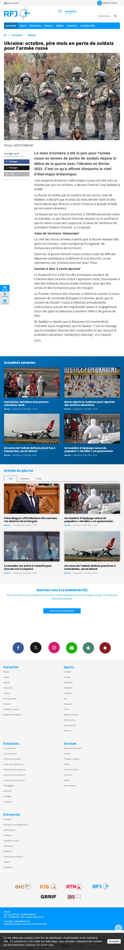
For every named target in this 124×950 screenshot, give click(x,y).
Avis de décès (70, 785)
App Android (105, 647)
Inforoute (68, 775)
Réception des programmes (16, 825)
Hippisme (68, 704)
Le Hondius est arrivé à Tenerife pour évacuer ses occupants (28, 567)
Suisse (6, 677)
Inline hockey (69, 720)
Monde (32, 35)
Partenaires (9, 846)
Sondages (8, 796)
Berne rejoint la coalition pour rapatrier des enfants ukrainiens (89, 403)
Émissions (35, 25)
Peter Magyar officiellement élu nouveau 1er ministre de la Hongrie (30, 519)
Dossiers (7, 704)
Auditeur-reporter (107, 3)
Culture (7, 693)
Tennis (66, 709)
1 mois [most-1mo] (39, 478)
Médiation (8, 851)
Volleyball (68, 688)
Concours (8, 802)
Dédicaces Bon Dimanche (15, 769)
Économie (8, 688)
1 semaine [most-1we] (24, 478)
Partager (11, 161)
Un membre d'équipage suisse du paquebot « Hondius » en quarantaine (88, 449)
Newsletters (71, 647)
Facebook (18, 647)
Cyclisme (68, 693)
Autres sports (69, 725)
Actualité (11, 25)
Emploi (67, 780)
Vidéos (60, 25)
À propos (7, 819)
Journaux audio (10, 699)
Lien (10, 174)
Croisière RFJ (87, 25)
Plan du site (38, 917)
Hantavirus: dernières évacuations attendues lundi (26, 403)
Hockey (67, 677)
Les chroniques (10, 753)
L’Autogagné (9, 785)
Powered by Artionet (12, 924)
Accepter (114, 941)
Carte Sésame (9, 830)
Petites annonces (71, 769)
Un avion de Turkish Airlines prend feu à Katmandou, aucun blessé (29, 449)
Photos (48, 25)
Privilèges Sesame (71, 759)
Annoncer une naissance (14, 775)
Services (72, 25)
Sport (23, 25)
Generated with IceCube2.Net (35, 924)
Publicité (7, 835)
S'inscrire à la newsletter (62, 611)
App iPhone (88, 647)
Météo (67, 764)
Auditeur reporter (11, 709)
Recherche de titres (12, 759)
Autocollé (8, 791)
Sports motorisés (71, 715)
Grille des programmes (14, 764)
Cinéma (67, 753)
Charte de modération (13, 857)
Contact (7, 862)
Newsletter (8, 867)
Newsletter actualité (12, 715)
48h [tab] (10, 478)
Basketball (68, 682)
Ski (65, 699)
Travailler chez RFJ (11, 841)
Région (7, 672)
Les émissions (9, 748)
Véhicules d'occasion (73, 748)
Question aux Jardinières (14, 780)
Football (67, 672)
